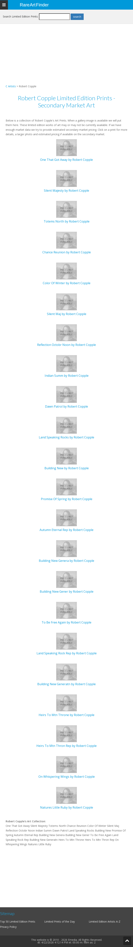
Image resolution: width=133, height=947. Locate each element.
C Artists (11, 86)
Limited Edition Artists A (103, 921)
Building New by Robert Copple (66, 468)
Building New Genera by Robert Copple (66, 561)
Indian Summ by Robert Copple (67, 376)
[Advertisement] (66, 57)
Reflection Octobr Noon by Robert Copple (66, 345)
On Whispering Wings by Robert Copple (66, 777)
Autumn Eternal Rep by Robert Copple (66, 530)
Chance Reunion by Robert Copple (66, 252)
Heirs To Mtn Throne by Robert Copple (66, 715)
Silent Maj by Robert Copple (66, 314)
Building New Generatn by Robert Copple (66, 684)
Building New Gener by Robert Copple (66, 591)
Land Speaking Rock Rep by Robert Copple (67, 653)
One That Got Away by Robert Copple (66, 160)
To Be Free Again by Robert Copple (66, 622)
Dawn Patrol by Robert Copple (66, 406)
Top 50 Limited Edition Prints (17, 921)
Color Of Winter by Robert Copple (66, 283)
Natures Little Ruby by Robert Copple (66, 807)
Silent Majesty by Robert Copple (66, 190)
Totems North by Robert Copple (66, 221)
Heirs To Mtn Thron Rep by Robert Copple (66, 746)
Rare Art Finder (34, 4)
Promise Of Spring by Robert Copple (66, 499)
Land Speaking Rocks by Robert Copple (66, 437)
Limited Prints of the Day (59, 921)
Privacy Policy (8, 927)
